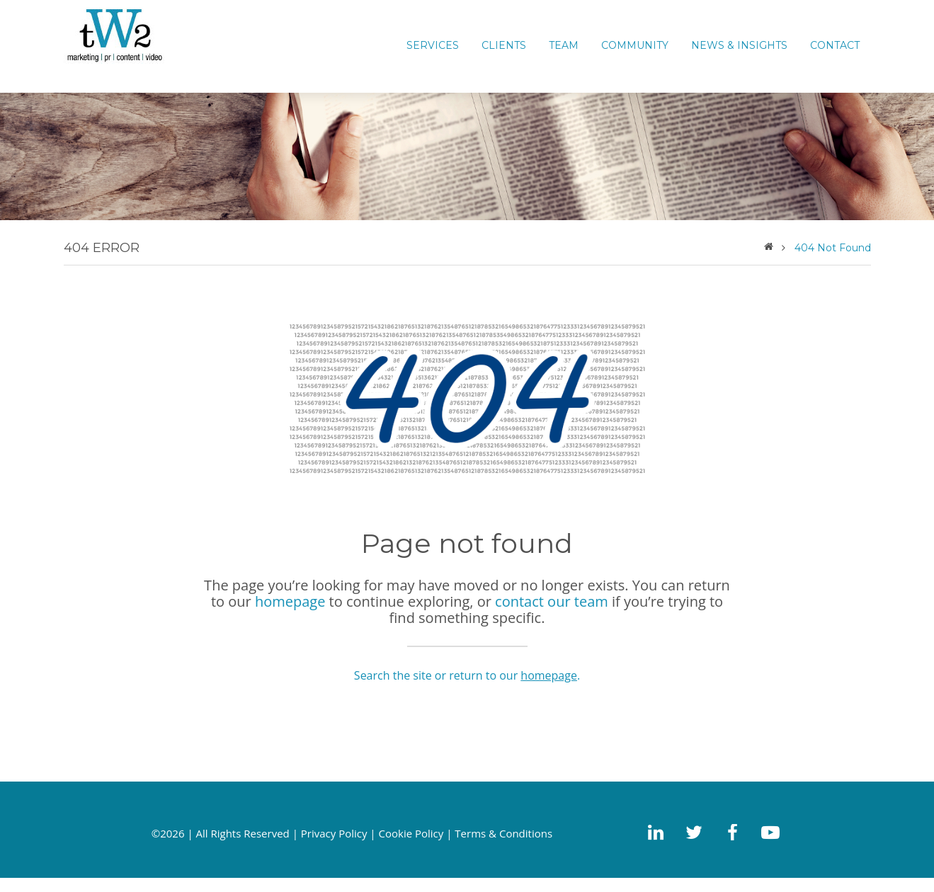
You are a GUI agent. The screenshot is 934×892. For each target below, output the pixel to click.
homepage (290, 601)
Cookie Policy (411, 833)
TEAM (564, 45)
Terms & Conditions (503, 833)
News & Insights (739, 45)
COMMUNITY (634, 45)
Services (432, 45)
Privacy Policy (334, 833)
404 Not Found (833, 247)
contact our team (551, 601)
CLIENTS (504, 45)
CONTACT (835, 45)
